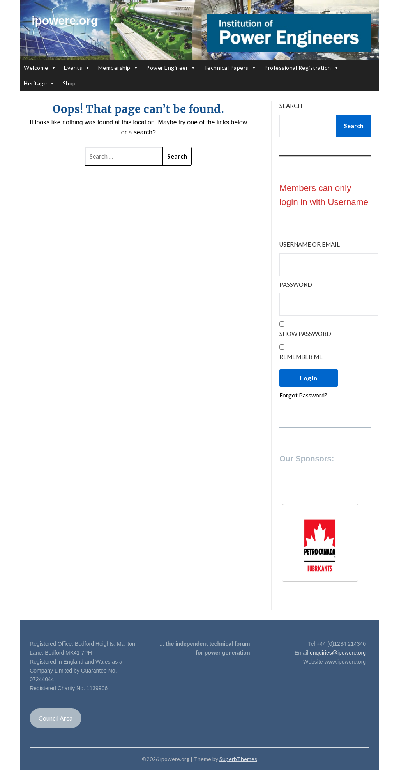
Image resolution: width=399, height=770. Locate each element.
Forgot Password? (303, 395)
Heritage (39, 83)
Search (290, 105)
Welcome (40, 68)
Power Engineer (171, 68)
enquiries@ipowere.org (338, 653)
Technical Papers (230, 68)
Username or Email (309, 244)
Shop (69, 83)
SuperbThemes (238, 759)
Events (77, 68)
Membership (118, 68)
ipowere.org (65, 20)
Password (295, 284)
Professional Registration (301, 68)
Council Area (55, 718)
